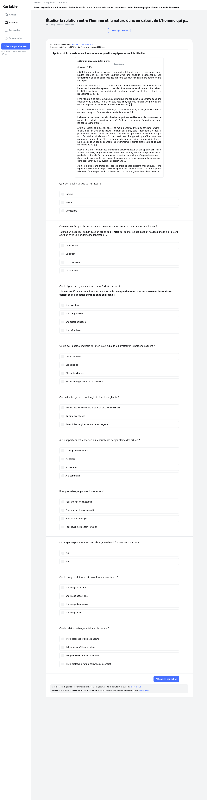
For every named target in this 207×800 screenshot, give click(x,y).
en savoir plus (135, 687)
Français (63, 2)
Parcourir (11, 22)
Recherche (12, 30)
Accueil (10, 14)
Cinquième (49, 2)
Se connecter (13, 38)
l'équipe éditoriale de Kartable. (82, 44)
